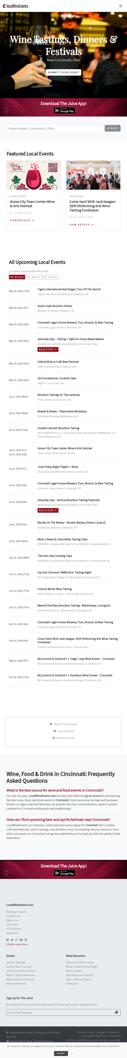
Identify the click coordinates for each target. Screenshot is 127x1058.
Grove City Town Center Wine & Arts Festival (32, 203)
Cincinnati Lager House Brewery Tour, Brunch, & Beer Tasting (75, 322)
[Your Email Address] (59, 1012)
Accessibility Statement (95, 1035)
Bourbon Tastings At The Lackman (59, 395)
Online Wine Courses (19, 966)
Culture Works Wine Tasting (55, 589)
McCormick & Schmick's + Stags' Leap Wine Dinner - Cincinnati (76, 659)
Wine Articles (74, 971)
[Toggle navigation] (120, 5)
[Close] (72, 1053)
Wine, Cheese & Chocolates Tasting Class (62, 539)
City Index (115, 1035)
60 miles (17, 277)
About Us (12, 920)
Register (48, 349)
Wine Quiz (72, 983)
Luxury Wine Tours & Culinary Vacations (29, 1041)
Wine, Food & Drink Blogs (81, 966)
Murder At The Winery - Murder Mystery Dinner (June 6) (72, 522)
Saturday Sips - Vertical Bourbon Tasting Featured (69, 500)
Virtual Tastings (16, 962)
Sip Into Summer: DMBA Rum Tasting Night (64, 572)
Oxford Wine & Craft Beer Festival (58, 362)
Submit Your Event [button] (63, 72)
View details (22, 220)
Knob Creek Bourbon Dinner (55, 306)
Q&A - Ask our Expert (78, 979)
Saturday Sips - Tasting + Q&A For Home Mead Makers (71, 339)
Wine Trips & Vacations (20, 975)
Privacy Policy (86, 1032)
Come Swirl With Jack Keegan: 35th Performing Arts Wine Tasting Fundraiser (92, 205)
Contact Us (13, 916)
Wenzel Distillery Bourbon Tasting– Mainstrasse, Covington (74, 605)
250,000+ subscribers (17, 944)
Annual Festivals (16, 983)
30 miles (34, 277)
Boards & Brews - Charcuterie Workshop (62, 411)
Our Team (12, 924)
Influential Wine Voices (80, 962)
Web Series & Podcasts (20, 979)
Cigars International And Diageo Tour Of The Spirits (69, 289)
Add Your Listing (63, 737)
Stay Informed (63, 731)
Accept (61, 1053)
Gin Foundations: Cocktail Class (57, 378)
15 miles (50, 277)
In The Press (13, 929)
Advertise (12, 933)
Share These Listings (63, 724)
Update (112, 128)
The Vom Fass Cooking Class (55, 556)
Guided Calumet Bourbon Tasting (58, 428)
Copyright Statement (107, 1032)
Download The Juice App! (63, 103)
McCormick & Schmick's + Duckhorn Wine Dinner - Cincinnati (75, 675)
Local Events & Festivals (21, 971)
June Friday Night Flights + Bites (58, 467)
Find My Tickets (16, 912)
